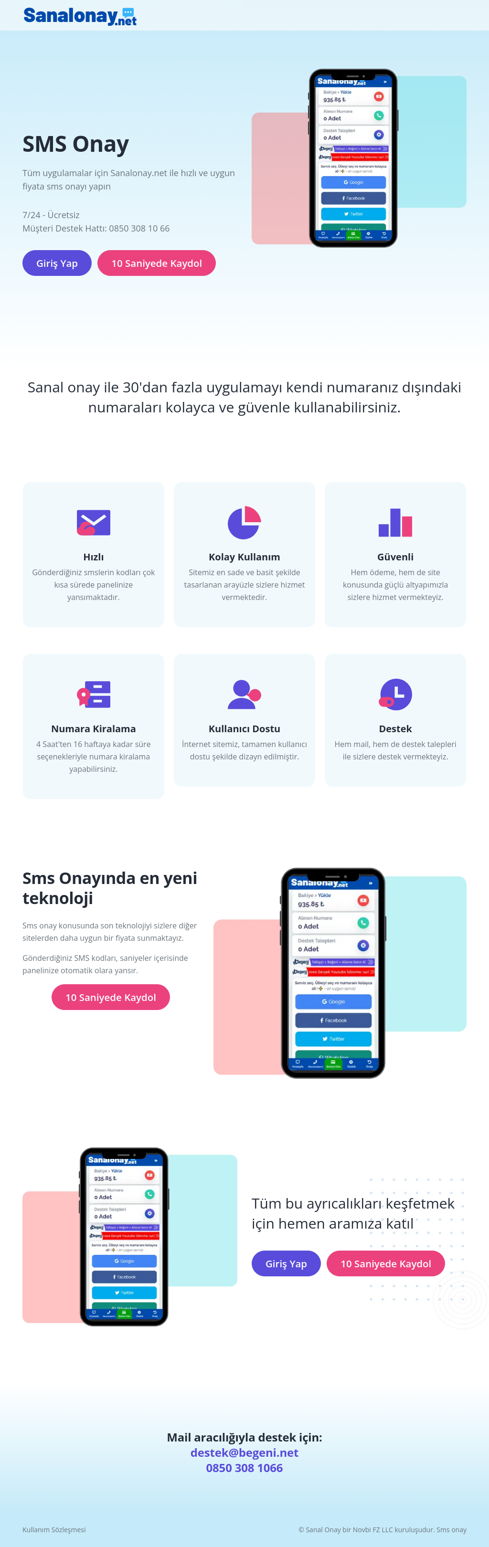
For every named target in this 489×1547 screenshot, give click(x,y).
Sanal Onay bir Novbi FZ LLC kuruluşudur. (371, 1529)
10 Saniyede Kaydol (156, 263)
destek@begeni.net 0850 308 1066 (244, 1459)
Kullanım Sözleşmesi (53, 1529)
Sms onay (451, 1529)
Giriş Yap (57, 263)
